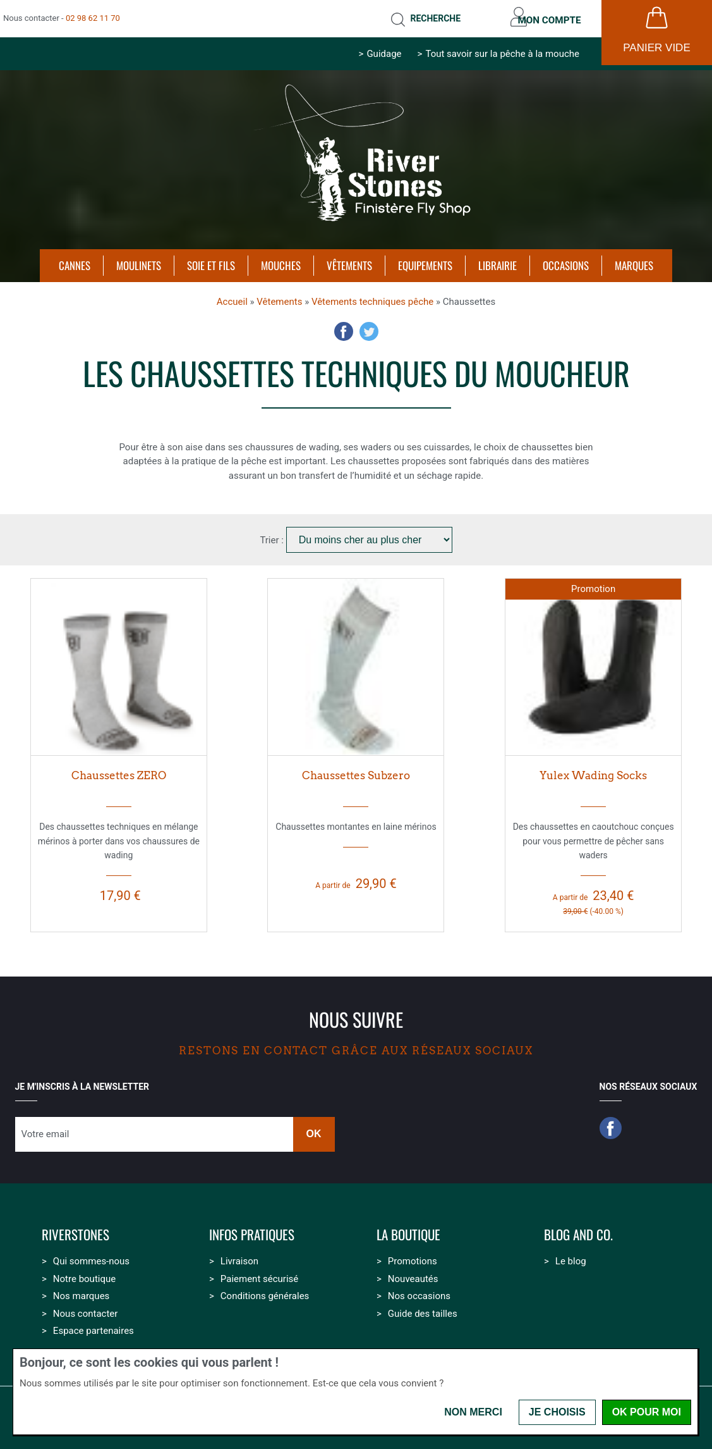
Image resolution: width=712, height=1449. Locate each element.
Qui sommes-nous (91, 1257)
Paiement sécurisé (259, 1275)
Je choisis (557, 1412)
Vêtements (279, 298)
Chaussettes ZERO (118, 771)
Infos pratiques (251, 1231)
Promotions (412, 1257)
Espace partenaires (93, 1327)
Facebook (343, 327)
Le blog (570, 1257)
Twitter (368, 327)
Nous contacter (85, 1310)
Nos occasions (419, 1292)
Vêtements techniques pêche (372, 298)
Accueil (232, 298)
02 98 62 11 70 (93, 16)
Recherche (426, 16)
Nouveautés (413, 1275)
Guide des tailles (422, 1310)
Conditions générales (264, 1292)
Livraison (239, 1257)
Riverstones (75, 1231)
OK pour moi (646, 1412)
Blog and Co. (578, 1231)
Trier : (273, 536)
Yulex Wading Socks (593, 771)
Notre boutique (84, 1275)
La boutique (408, 1231)
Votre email (45, 1130)
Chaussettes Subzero (356, 771)
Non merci (473, 1412)
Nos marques (81, 1292)
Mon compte (546, 16)
